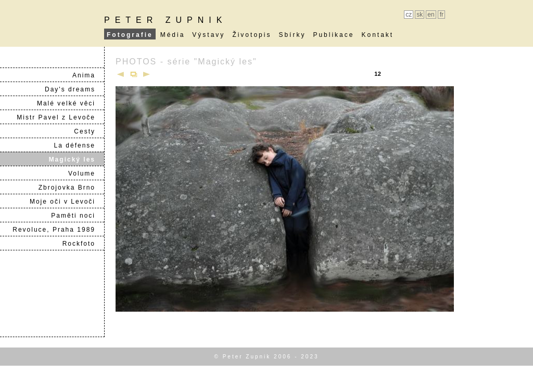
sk (419, 14)
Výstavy (208, 34)
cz (408, 14)
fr (441, 14)
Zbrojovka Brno (71, 187)
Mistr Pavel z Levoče (60, 117)
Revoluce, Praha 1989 (58, 229)
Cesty (89, 131)
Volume (86, 173)
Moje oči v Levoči (67, 201)
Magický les (76, 159)
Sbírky (292, 34)
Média (172, 34)
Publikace (333, 34)
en (430, 14)
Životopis (251, 34)
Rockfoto (83, 243)
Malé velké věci (70, 103)
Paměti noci (77, 215)
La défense (79, 145)
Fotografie (130, 34)
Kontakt (377, 34)
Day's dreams (74, 89)
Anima (88, 75)
